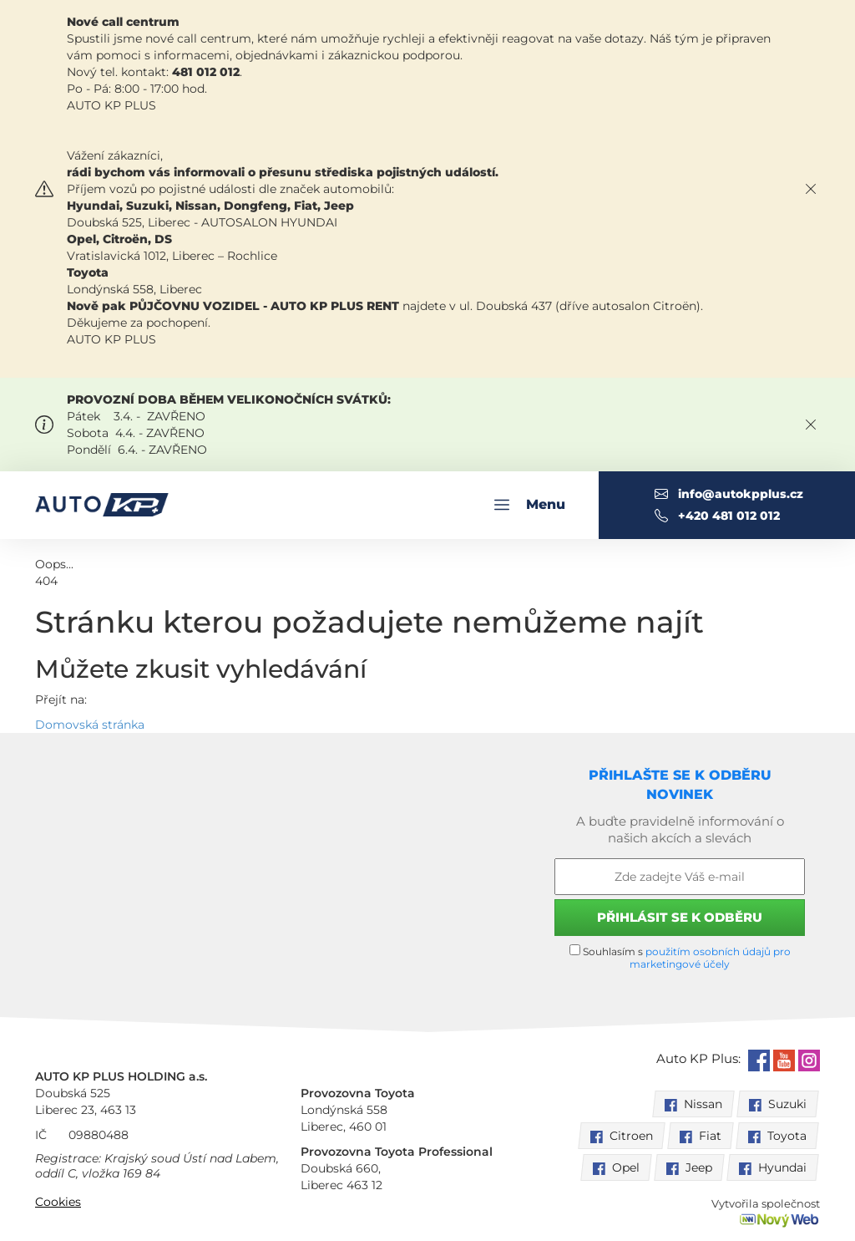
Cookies (58, 1201)
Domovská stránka (89, 724)
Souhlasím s (680, 957)
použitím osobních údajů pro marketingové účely (710, 957)
